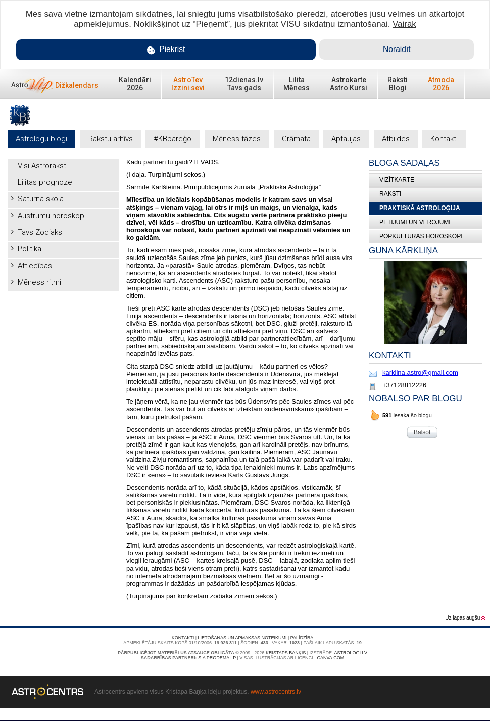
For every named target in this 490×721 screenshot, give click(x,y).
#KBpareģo (172, 138)
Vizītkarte (396, 179)
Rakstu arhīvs (110, 138)
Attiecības (35, 265)
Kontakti (444, 138)
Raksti (390, 193)
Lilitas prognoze (45, 182)
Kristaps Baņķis (286, 652)
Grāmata (296, 138)
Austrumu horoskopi (52, 215)
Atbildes (396, 138)
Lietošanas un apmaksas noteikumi (242, 637)
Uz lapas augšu (465, 618)
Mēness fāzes (237, 138)
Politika (29, 248)
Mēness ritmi (39, 282)
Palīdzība (301, 637)
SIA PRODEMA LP (217, 657)
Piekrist (166, 50)
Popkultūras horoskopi (420, 236)
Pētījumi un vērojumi (415, 222)
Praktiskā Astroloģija (419, 208)
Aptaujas (346, 138)
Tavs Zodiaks (40, 232)
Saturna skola (41, 198)
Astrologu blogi (41, 138)
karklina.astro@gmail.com (420, 372)
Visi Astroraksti (43, 165)
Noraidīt (397, 49)
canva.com (330, 657)
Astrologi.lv (350, 652)
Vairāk (404, 24)
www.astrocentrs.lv (276, 691)
